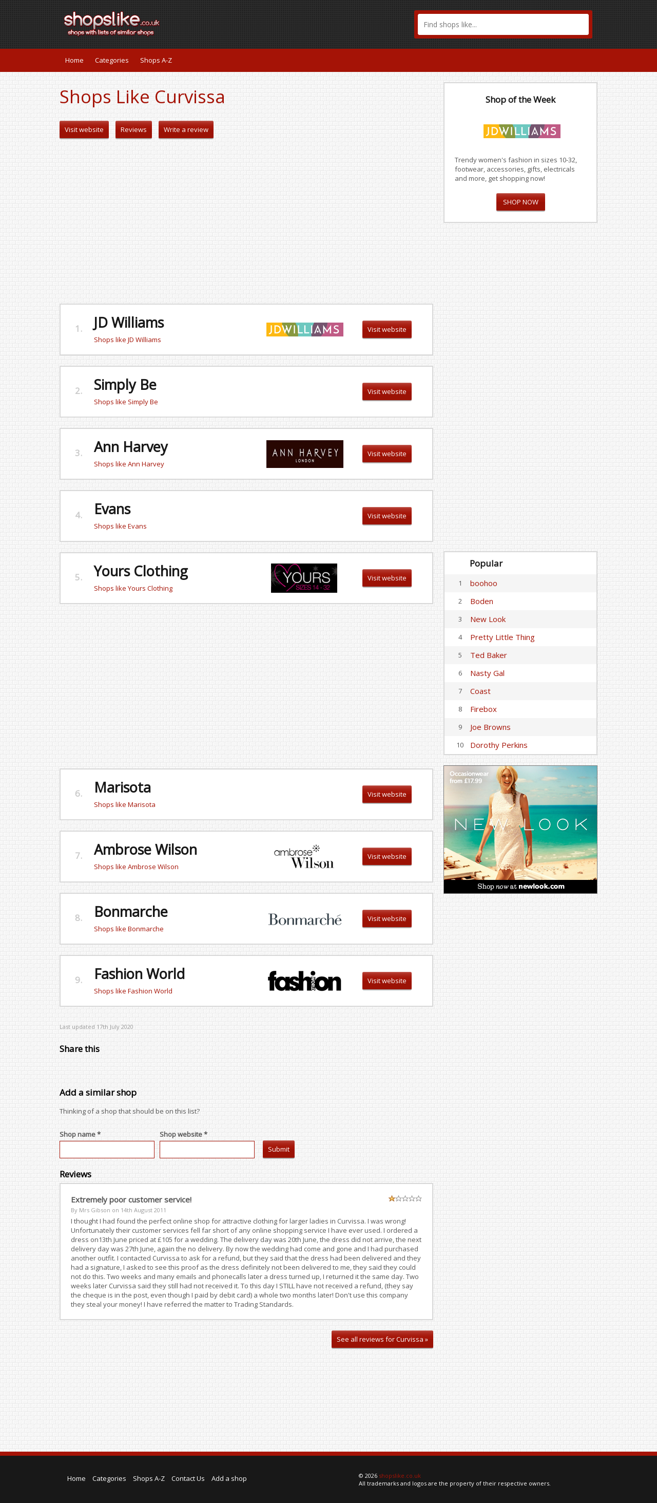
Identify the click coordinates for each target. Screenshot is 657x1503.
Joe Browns (490, 727)
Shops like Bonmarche (129, 928)
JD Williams (129, 322)
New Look (488, 619)
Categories (112, 60)
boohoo (483, 583)
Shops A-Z (156, 60)
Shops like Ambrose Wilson (136, 866)
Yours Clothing (141, 570)
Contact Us (188, 1478)
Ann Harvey (131, 446)
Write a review (186, 129)
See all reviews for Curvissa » (382, 1339)
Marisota (122, 787)
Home (74, 60)
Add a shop (229, 1478)
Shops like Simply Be (126, 401)
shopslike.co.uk (400, 1475)
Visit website (84, 129)
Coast (480, 691)
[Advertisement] (246, 221)
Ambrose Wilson (145, 849)
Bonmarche (131, 911)
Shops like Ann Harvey (129, 463)
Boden (481, 601)
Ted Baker (488, 655)
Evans (112, 508)
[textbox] (503, 24)
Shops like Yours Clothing (133, 588)
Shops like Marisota (125, 804)
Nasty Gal (487, 673)
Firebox (483, 709)
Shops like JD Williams (127, 339)
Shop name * (80, 1134)
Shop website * (183, 1134)
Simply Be (125, 384)
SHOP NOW (520, 201)
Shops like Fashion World (133, 990)
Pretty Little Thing (502, 637)
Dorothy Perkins (499, 745)
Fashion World (139, 973)
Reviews (134, 129)
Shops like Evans (120, 526)
